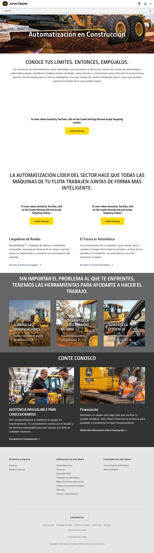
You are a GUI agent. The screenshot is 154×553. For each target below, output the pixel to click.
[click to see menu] (150, 3)
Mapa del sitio (48, 525)
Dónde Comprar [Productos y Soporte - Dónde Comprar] (17, 469)
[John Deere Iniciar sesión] (145, 3)
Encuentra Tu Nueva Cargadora (25, 264)
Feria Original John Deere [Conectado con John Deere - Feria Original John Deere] (116, 465)
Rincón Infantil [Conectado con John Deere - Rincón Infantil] (111, 469)
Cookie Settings (77, 130)
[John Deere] (16, 3)
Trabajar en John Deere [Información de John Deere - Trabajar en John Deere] (67, 477)
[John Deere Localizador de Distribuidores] (139, 3)
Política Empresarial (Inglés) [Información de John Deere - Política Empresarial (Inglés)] (70, 485)
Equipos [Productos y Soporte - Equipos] (13, 465)
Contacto (107, 525)
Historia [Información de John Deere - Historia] (60, 469)
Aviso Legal (97, 525)
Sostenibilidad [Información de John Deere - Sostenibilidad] (63, 473)
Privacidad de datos (64, 525)
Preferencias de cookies (77, 530)
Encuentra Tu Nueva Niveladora (96, 264)
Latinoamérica (77, 517)
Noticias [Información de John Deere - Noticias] (60, 489)
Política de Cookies (82, 525)
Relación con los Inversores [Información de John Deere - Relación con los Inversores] (70, 481)
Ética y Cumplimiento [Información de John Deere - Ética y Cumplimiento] (67, 493)
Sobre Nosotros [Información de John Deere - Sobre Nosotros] (64, 465)
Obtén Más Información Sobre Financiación (102, 430)
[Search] (77, 10)
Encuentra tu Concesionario (23, 438)
